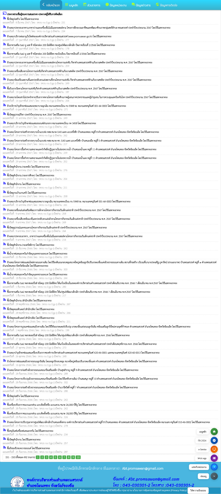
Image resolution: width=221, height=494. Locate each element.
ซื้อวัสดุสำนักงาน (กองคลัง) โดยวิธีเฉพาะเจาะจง (28, 166)
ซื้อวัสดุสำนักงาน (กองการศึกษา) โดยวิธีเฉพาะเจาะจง (30, 175)
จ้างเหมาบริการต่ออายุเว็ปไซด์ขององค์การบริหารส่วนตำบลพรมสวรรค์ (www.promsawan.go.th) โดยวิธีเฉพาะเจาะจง (59, 36)
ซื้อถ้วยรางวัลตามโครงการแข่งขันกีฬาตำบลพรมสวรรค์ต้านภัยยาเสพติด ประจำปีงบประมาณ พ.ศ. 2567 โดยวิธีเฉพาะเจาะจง (62, 88)
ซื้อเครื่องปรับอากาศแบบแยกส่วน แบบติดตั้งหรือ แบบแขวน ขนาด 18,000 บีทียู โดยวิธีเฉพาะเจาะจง (52, 413)
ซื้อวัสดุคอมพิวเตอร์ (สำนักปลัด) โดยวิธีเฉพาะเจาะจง (30, 309)
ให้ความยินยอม (198, 490)
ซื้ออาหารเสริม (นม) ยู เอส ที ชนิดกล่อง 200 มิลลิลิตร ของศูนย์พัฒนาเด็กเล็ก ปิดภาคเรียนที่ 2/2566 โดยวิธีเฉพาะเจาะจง (61, 44)
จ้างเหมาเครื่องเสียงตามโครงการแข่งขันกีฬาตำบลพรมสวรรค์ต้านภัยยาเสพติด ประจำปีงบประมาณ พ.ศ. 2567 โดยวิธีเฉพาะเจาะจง (64, 71)
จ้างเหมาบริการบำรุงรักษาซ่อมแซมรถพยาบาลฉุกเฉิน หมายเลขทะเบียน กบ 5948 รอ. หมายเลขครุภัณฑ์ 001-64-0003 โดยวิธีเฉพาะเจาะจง (68, 201)
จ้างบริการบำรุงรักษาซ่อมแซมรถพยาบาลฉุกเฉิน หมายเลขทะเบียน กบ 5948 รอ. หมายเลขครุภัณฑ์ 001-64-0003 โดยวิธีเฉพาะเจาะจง (66, 105)
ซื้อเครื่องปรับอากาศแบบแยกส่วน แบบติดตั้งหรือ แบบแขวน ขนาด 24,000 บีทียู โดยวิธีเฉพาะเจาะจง (52, 404)
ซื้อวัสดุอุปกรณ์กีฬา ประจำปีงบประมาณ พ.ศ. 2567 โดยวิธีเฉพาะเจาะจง (39, 114)
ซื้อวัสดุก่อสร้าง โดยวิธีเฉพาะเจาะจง (23, 18)
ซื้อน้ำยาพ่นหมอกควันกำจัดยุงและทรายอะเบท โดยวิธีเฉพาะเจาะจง (37, 253)
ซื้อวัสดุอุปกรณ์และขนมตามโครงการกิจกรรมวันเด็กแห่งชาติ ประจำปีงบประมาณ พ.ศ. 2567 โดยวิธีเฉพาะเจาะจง (57, 227)
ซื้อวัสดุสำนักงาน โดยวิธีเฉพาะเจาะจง (23, 183)
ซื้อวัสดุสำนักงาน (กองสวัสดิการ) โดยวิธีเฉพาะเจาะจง (30, 244)
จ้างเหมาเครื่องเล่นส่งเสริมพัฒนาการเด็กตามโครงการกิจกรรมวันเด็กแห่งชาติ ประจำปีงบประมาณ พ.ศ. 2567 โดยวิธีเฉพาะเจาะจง (64, 210)
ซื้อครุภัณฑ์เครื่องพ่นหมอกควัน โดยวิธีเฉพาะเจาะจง (30, 430)
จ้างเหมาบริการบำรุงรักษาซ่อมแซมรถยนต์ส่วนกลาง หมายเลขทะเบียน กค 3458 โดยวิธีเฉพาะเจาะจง (51, 123)
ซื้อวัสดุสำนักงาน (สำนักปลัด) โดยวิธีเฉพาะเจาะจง (29, 300)
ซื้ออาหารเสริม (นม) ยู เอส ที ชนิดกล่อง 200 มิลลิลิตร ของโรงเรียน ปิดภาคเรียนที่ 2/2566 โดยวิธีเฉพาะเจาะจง (56, 53)
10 (78, 457)
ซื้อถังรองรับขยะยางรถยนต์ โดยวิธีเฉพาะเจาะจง (28, 448)
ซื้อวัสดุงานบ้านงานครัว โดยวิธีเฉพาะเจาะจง (26, 192)
